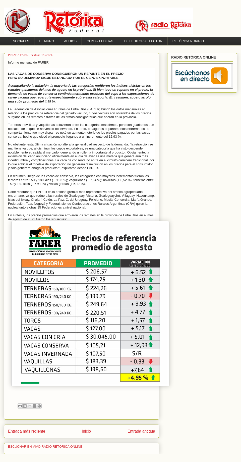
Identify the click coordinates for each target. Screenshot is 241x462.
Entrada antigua (141, 431)
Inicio (86, 431)
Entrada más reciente (26, 431)
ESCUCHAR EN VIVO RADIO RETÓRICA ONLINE (45, 446)
